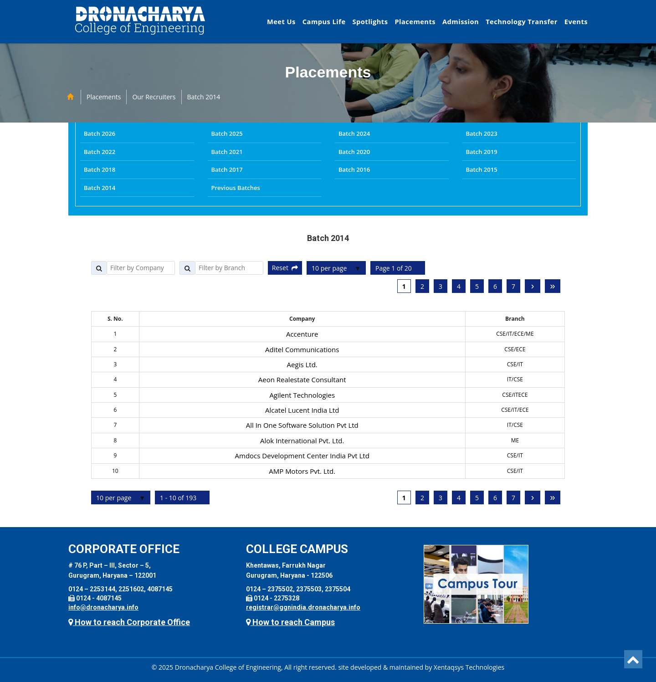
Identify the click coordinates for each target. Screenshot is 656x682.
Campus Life (324, 21)
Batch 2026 (99, 133)
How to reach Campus (290, 622)
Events (576, 21)
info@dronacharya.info (103, 607)
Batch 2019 (481, 152)
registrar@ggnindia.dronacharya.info (303, 607)
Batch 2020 (354, 152)
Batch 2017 (227, 169)
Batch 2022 (99, 152)
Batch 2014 (203, 96)
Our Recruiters (153, 96)
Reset (285, 267)
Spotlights (370, 21)
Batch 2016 (354, 169)
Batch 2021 (227, 152)
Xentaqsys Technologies (469, 667)
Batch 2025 (227, 133)
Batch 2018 (99, 169)
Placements (415, 21)
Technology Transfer (522, 21)
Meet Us (281, 21)
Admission (460, 21)
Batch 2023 (481, 133)
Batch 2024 (354, 133)
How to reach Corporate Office (129, 622)
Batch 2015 (481, 169)
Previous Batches (235, 188)
